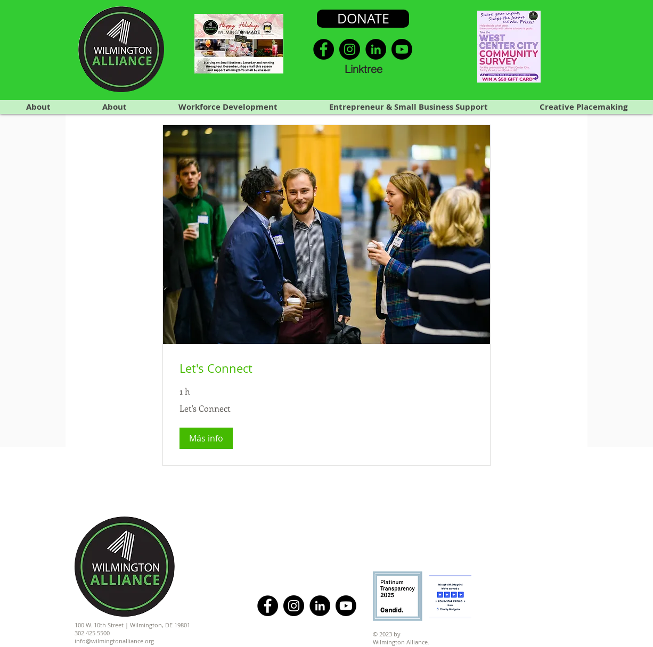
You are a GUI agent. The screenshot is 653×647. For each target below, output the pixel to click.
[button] (206, 438)
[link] (326, 368)
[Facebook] (323, 49)
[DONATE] (363, 19)
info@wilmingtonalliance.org (114, 641)
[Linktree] (363, 68)
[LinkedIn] (375, 49)
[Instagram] (349, 49)
